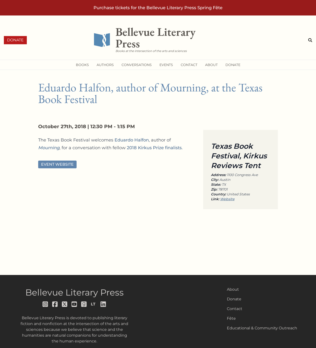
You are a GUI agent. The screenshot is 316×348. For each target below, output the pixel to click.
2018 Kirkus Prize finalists (154, 147)
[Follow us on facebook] (55, 304)
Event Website (57, 164)
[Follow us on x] (65, 304)
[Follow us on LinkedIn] (103, 304)
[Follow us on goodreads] (84, 304)
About (233, 289)
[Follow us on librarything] (94, 304)
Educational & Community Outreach (262, 328)
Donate (15, 40)
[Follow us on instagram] (45, 304)
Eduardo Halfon (132, 140)
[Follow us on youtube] (74, 304)
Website (227, 199)
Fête (231, 318)
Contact (234, 308)
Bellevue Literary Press (74, 292)
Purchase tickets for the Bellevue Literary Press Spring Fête (158, 7)
